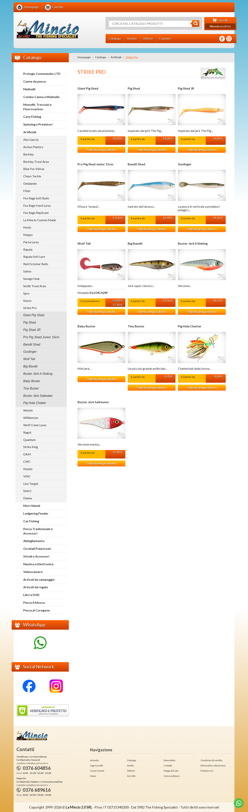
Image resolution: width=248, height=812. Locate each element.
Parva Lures (31, 242)
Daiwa (27, 498)
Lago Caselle (96, 765)
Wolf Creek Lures (34, 425)
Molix (27, 227)
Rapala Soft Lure (34, 256)
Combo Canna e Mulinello (41, 97)
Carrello (131, 775)
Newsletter (170, 760)
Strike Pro (30, 308)
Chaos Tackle (32, 176)
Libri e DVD (31, 595)
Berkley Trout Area (36, 161)
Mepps (28, 235)
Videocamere (33, 572)
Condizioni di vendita (211, 760)
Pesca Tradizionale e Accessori (38, 531)
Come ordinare (172, 775)
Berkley (28, 154)
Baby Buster (87, 326)
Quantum (29, 439)
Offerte (131, 770)
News (93, 775)
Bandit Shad (136, 164)
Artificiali (116, 57)
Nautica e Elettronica (38, 564)
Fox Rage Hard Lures (37, 205)
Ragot (27, 432)
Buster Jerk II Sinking (193, 243)
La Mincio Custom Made (39, 220)
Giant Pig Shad (88, 88)
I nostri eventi (97, 770)
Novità (130, 765)
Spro (26, 293)
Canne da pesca (34, 81)
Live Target (30, 483)
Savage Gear (31, 278)
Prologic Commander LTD (41, 73)
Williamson (30, 417)
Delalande (30, 183)
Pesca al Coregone (36, 610)
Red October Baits (35, 264)
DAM (27, 454)
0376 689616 (37, 790)
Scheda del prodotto (101, 149)
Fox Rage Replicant (36, 212)
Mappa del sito (171, 770)
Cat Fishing (31, 521)
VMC (27, 476)
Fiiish (26, 191)
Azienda (94, 760)
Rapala (27, 249)
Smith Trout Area (34, 286)
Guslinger (185, 164)
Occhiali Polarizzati (37, 548)
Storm (27, 300)
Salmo (27, 271)
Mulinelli (29, 89)
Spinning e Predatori (38, 124)
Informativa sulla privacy (213, 765)
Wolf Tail (84, 243)
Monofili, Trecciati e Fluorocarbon (37, 107)
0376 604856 (37, 768)
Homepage (84, 57)
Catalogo (100, 57)
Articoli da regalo (35, 587)
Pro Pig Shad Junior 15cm (95, 164)
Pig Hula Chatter (190, 326)
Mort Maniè (31, 505)
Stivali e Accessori (36, 556)
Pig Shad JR (186, 88)
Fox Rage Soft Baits (36, 198)
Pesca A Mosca (34, 602)
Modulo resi (207, 770)
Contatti (168, 765)
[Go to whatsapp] (239, 803)
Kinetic (28, 469)
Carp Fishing (32, 116)
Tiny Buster (136, 326)
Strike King (30, 447)
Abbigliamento (34, 541)
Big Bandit (135, 243)
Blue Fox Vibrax (33, 169)
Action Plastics (33, 147)
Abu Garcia (30, 139)
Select (27, 491)
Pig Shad (134, 88)
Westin (28, 410)
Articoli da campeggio (39, 579)
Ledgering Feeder (35, 513)
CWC (27, 461)
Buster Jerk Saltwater (93, 402)
